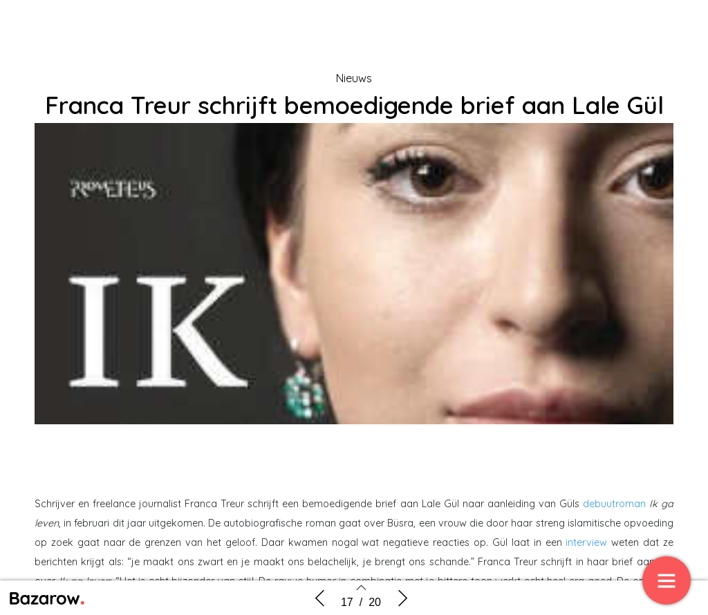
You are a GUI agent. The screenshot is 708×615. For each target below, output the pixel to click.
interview (586, 542)
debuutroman (614, 504)
